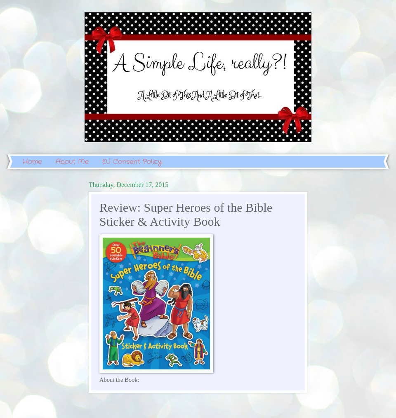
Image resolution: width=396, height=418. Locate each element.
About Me (72, 161)
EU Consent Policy (132, 161)
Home (32, 161)
